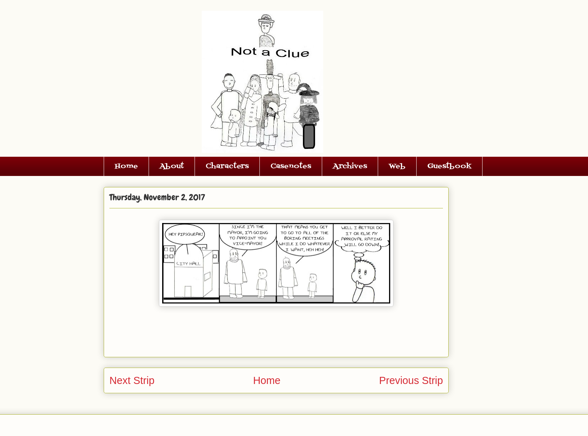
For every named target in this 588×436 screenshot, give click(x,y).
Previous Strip (411, 380)
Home (126, 166)
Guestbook (449, 166)
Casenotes (290, 166)
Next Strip (131, 380)
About (172, 166)
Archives (350, 166)
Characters (227, 166)
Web (397, 166)
